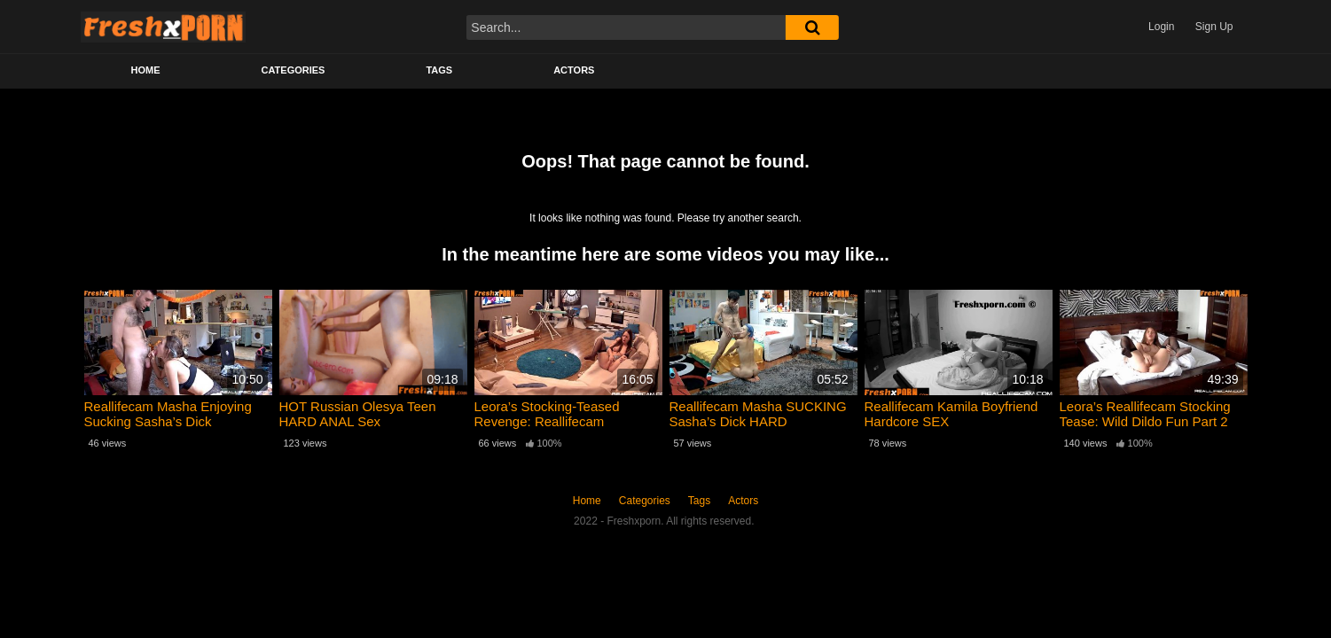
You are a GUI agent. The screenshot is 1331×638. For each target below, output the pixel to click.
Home (146, 70)
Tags (439, 70)
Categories (293, 70)
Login (1161, 26)
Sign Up (1214, 26)
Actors (573, 70)
